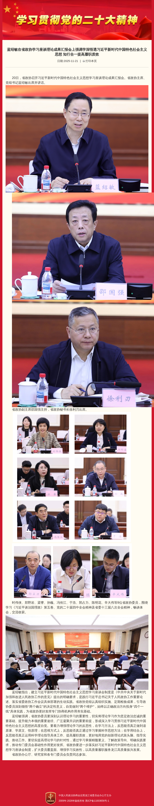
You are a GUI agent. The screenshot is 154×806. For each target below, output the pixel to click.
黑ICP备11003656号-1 (97, 800)
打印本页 (91, 61)
